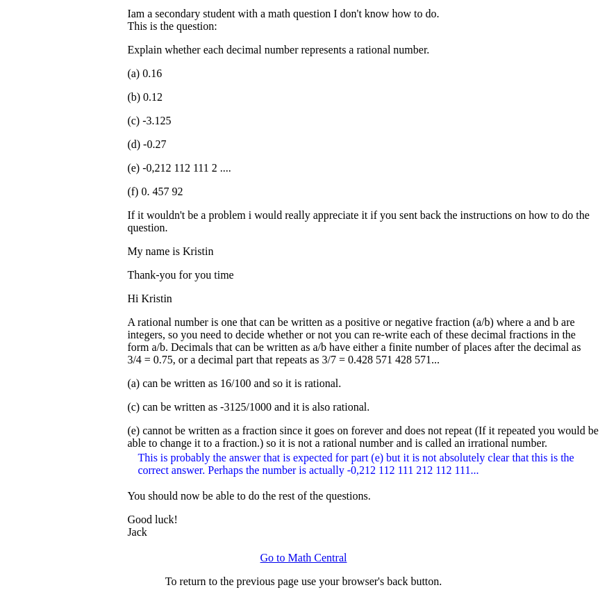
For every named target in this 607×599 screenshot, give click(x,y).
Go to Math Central (303, 558)
